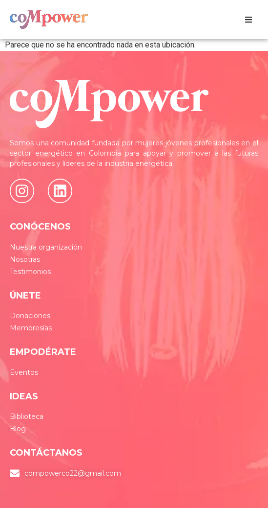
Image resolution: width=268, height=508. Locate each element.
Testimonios (30, 271)
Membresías (31, 327)
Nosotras (25, 259)
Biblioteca (26, 416)
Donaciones (30, 315)
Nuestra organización (46, 247)
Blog (18, 428)
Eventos (24, 372)
